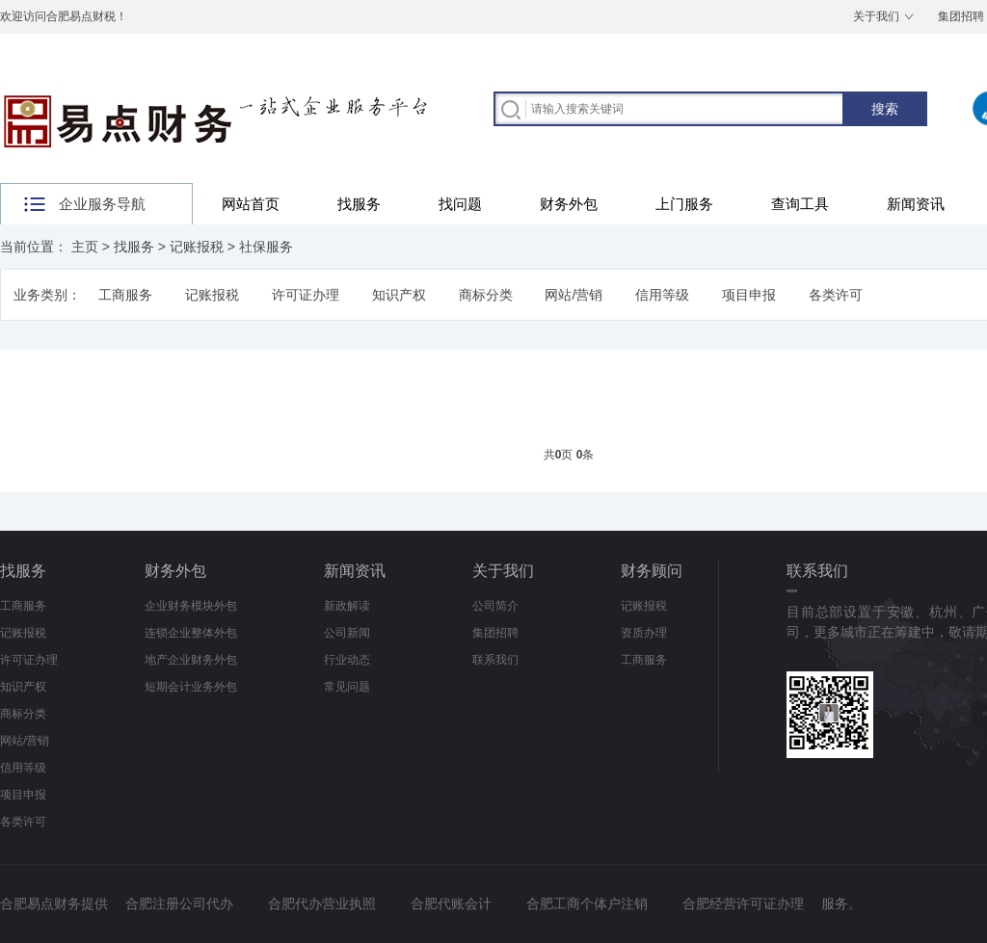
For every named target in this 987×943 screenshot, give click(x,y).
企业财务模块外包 (191, 606)
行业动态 (347, 660)
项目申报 (749, 294)
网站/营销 (573, 294)
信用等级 (662, 294)
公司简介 (495, 606)
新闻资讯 (916, 204)
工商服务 (125, 294)
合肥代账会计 (451, 903)
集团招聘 (495, 633)
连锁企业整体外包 (191, 633)
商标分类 (486, 294)
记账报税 (197, 246)
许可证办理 (305, 294)
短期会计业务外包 (191, 687)
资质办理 (644, 633)
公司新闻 (347, 633)
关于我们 (876, 16)
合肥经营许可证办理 (743, 903)
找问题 (460, 204)
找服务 (359, 204)
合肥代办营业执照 (322, 903)
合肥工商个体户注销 (587, 903)
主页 (84, 246)
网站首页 (251, 204)
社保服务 (266, 246)
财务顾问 (651, 571)
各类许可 (836, 294)
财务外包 (569, 204)
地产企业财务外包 (191, 660)
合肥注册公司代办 (179, 903)
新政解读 (347, 606)
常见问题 (347, 687)
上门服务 (684, 204)
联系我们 (495, 660)
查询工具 (800, 204)
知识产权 (399, 294)
